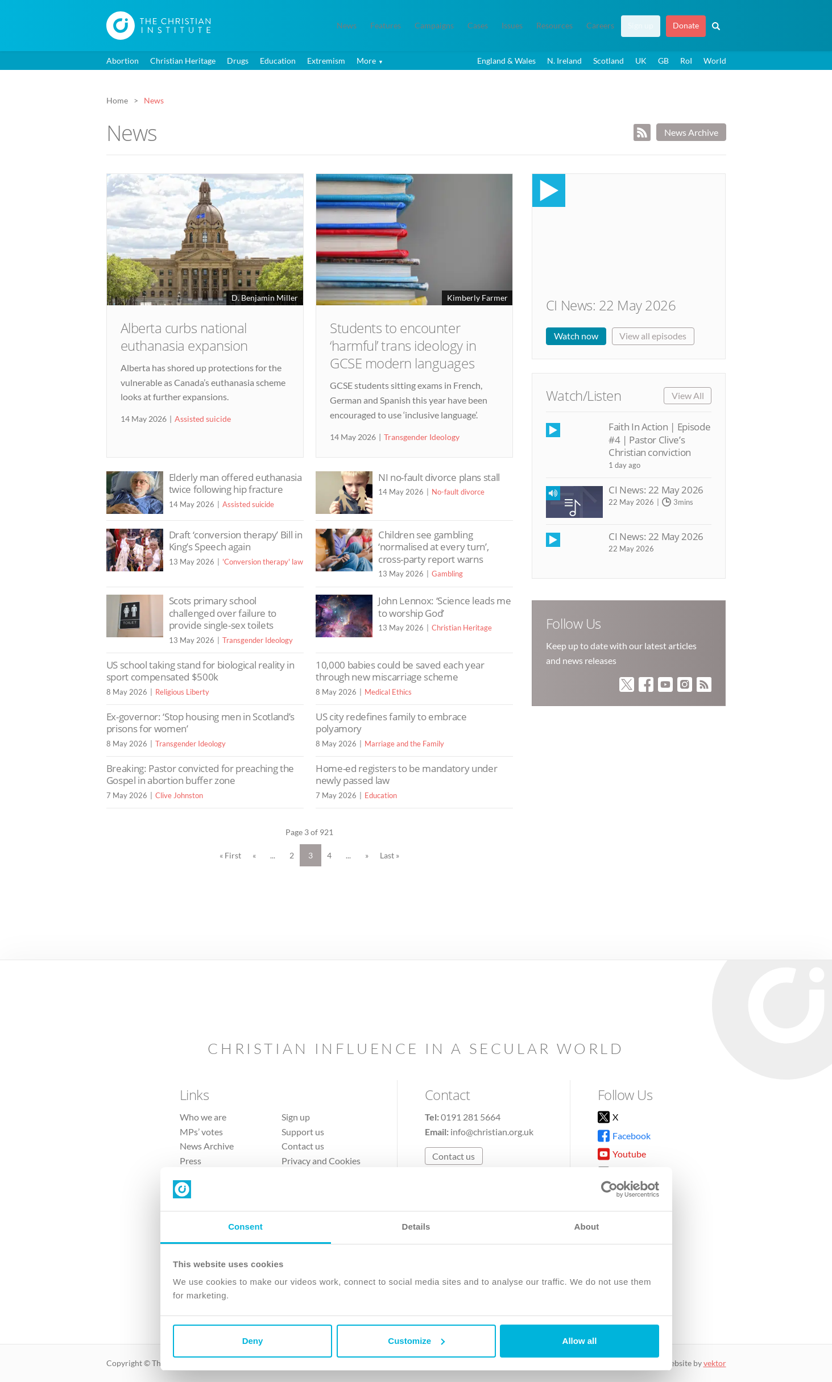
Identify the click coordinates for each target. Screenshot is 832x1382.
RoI (686, 60)
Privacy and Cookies (321, 1160)
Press (190, 1160)
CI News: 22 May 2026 (611, 305)
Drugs (238, 60)
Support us (303, 1131)
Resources (554, 25)
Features (385, 25)
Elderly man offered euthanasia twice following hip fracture (235, 483)
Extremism (326, 60)
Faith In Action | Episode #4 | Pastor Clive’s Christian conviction (659, 439)
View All (688, 395)
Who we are (203, 1116)
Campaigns (434, 25)
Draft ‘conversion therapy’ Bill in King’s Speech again (236, 541)
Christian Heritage (183, 60)
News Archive (691, 132)
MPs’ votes (201, 1131)
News (347, 25)
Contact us (303, 1145)
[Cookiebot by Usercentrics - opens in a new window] (609, 1189)
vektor (714, 1363)
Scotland (608, 60)
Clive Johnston (179, 795)
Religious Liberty (182, 691)
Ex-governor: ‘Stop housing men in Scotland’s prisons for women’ (200, 723)
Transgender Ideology (422, 437)
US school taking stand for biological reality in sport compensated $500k (200, 671)
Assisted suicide (203, 419)
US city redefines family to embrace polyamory (391, 723)
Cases (477, 25)
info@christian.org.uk (491, 1131)
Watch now (576, 335)
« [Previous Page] (254, 855)
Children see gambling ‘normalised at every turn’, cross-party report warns (433, 547)
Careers (600, 25)
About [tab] (586, 1226)
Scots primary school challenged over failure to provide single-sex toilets (222, 613)
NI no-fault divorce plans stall (439, 477)
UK (641, 60)
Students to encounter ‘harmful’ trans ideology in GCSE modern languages (403, 345)
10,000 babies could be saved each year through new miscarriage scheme (400, 671)
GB (663, 60)
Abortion (122, 60)
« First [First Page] (230, 855)
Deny (252, 1341)
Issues (512, 25)
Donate (686, 25)
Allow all (579, 1341)
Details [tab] (416, 1226)
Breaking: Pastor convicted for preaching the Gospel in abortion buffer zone (200, 774)
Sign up (640, 25)
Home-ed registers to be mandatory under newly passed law (406, 774)
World (714, 60)
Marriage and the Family (404, 743)
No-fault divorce (458, 491)
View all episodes (652, 335)
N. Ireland (564, 60)
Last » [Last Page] (389, 855)
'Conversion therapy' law (262, 561)
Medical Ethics (388, 691)
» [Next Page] (367, 855)
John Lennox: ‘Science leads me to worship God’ (444, 607)
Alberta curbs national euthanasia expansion (184, 336)
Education (278, 60)
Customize (416, 1341)
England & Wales (506, 60)
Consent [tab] (245, 1226)
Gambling (447, 573)
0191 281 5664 (470, 1116)
